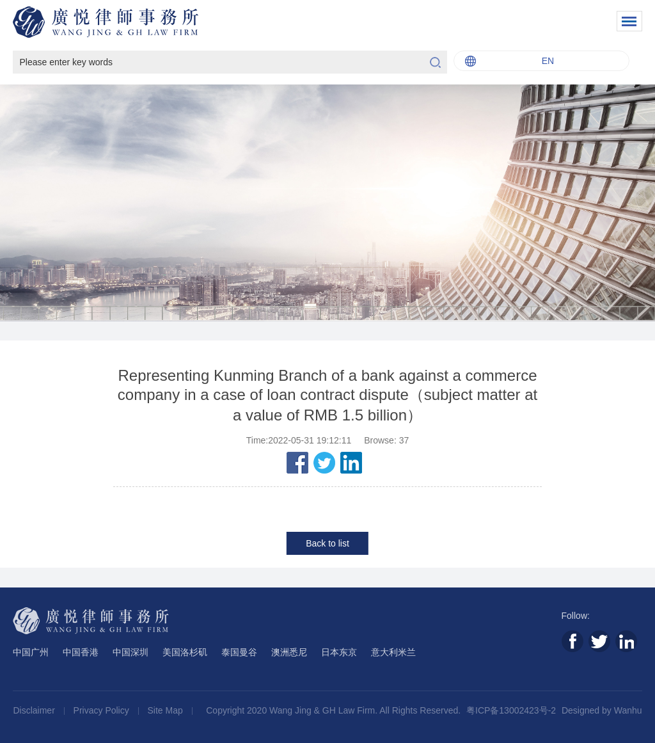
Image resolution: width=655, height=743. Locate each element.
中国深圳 (130, 652)
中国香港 (81, 652)
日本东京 (339, 652)
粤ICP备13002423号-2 (511, 710)
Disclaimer (35, 710)
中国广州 (31, 652)
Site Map (166, 710)
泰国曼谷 (239, 652)
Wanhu (628, 710)
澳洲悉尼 (289, 652)
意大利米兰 (393, 652)
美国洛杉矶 (184, 652)
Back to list (327, 543)
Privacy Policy (103, 710)
